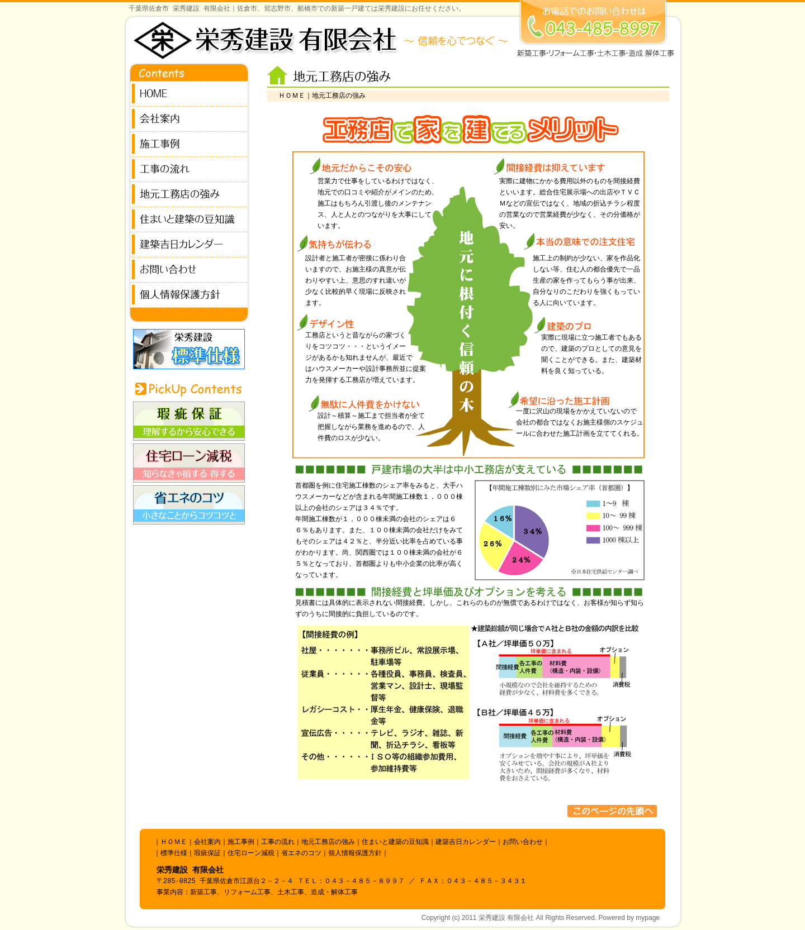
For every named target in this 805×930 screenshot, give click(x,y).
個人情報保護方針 (355, 853)
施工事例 (241, 842)
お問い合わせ (523, 842)
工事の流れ (278, 842)
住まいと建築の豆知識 (395, 842)
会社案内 (207, 842)
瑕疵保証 (207, 853)
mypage (648, 918)
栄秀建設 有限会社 (506, 918)
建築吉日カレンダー (465, 842)
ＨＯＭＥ (291, 96)
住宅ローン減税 (251, 853)
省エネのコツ (301, 853)
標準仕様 (173, 853)
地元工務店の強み (328, 842)
